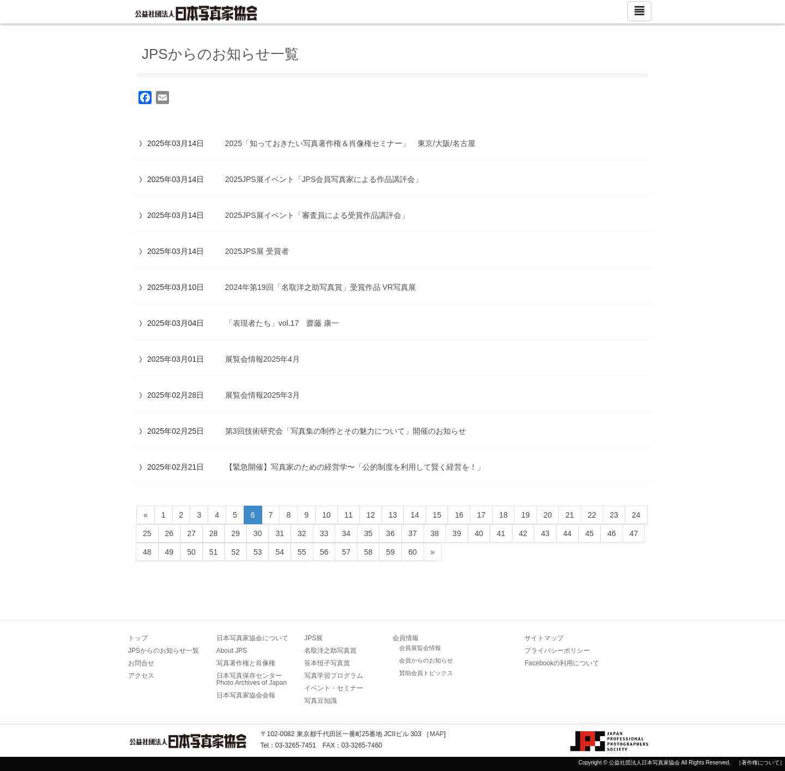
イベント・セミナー (333, 688)
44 (567, 533)
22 (592, 515)
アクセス (141, 675)
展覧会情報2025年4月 (262, 359)
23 (613, 515)
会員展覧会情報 (420, 648)
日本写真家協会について (252, 638)
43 (545, 533)
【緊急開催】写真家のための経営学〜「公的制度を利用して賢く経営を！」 (355, 467)
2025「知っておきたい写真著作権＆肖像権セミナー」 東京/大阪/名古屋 (350, 143)
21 (569, 515)
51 (213, 552)
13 (393, 515)
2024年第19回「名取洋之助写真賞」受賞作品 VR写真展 (320, 287)
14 (414, 515)
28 (213, 533)
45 (589, 533)
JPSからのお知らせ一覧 (163, 650)
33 (324, 533)
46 (611, 533)
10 (326, 515)
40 (479, 533)
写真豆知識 (320, 701)
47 (634, 533)
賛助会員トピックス (426, 673)
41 (501, 533)
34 (346, 533)
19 (525, 515)
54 (279, 552)
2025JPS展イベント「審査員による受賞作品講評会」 (317, 215)
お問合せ (141, 663)
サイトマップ (544, 638)
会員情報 (405, 638)
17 (481, 515)
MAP (437, 734)
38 (435, 533)
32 (302, 533)
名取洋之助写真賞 (330, 650)
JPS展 (313, 638)
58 (368, 552)
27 (191, 533)
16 (459, 515)
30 (257, 533)
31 (279, 533)
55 (302, 552)
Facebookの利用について (561, 663)
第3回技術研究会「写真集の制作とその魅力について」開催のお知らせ (345, 431)
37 (412, 533)
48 (147, 552)
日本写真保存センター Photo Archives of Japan (252, 679)
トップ (138, 638)
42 (523, 533)
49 (169, 552)
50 (191, 552)
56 (324, 552)
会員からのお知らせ (426, 660)
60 (412, 552)
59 (390, 552)
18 (503, 515)
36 (390, 533)
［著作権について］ (760, 763)
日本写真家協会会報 (245, 695)
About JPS (231, 650)
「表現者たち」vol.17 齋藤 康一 (282, 323)
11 (349, 515)
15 (437, 515)
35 (368, 533)
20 (548, 515)
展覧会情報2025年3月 (262, 395)
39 (456, 533)
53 (257, 552)
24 (636, 515)
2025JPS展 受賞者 (257, 251)
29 (235, 533)
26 (169, 533)
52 (235, 552)
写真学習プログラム (333, 675)
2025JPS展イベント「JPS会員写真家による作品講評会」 (324, 179)
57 (346, 552)
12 (370, 515)
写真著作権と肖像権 (245, 663)
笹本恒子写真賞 (327, 663)
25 (147, 533)
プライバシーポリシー (557, 650)
